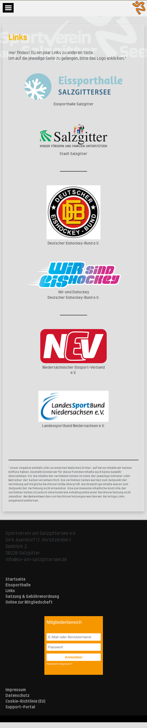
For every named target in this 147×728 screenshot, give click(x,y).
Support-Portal (20, 707)
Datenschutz (17, 696)
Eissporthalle (17, 585)
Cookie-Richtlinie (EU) (25, 701)
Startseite (15, 579)
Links (10, 591)
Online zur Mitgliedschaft (29, 602)
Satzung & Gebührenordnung (32, 597)
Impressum (15, 690)
